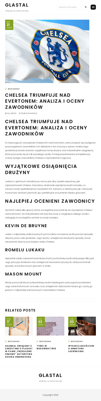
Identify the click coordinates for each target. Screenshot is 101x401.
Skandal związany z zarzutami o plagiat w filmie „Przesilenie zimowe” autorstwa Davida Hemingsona (19, 351)
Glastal (17, 5)
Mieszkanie (14, 89)
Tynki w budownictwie (46, 347)
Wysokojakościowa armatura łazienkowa (81, 348)
